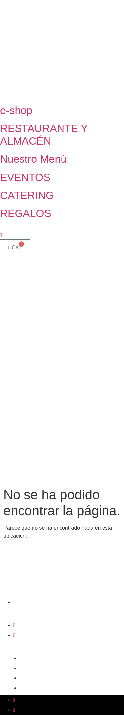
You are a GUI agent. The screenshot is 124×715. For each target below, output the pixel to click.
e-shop (16, 110)
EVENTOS (25, 177)
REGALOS (25, 213)
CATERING (27, 195)
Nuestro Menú (33, 159)
